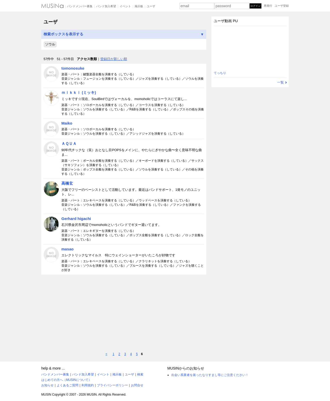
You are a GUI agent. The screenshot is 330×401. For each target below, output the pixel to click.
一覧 (280, 82)
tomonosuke (72, 68)
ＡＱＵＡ (69, 143)
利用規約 (87, 385)
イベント (125, 6)
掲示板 (139, 6)
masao (67, 249)
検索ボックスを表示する (124, 34)
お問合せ (137, 385)
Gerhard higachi (76, 218)
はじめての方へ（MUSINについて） (66, 380)
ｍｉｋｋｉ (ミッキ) (78, 92)
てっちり (220, 73)
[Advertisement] (123, 313)
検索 (140, 374)
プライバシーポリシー (112, 385)
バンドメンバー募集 (80, 6)
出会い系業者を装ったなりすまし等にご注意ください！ (210, 375)
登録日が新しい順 (113, 59)
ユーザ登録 (282, 5)
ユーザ (151, 6)
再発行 (268, 5)
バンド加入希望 (106, 6)
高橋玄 (67, 183)
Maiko (66, 123)
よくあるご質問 (67, 385)
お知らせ (47, 385)
